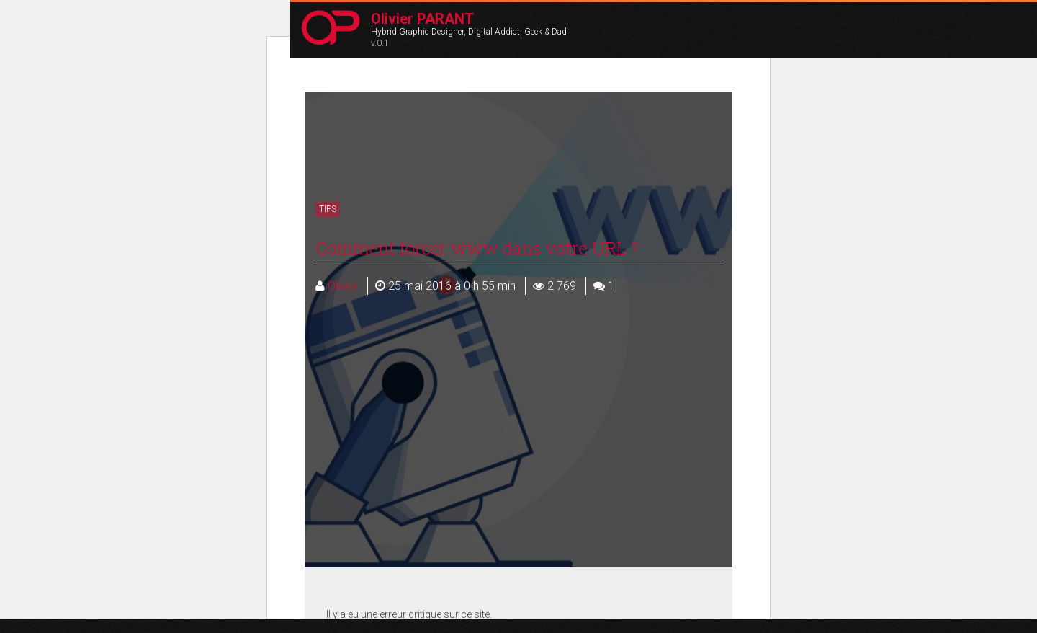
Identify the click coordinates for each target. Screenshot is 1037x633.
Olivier (336, 286)
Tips (327, 209)
